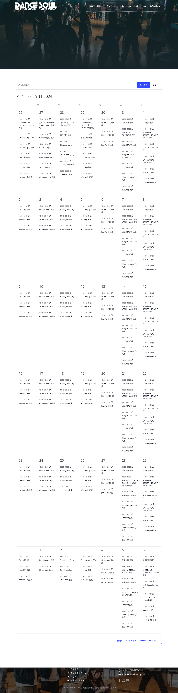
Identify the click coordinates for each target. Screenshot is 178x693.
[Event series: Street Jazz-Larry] (70, 161)
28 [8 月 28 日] (62, 112)
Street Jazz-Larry (67, 164)
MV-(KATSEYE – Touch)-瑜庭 (149, 161)
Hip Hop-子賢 (44, 147)
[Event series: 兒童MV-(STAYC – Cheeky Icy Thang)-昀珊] (29, 119)
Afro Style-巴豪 (87, 177)
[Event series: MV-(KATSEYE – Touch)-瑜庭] (153, 156)
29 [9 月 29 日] (144, 460)
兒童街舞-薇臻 (127, 122)
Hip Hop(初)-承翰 (149, 182)
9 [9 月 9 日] (20, 286)
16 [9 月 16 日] (20, 373)
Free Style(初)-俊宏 (46, 157)
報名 (130, 6)
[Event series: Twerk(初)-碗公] (29, 154)
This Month (29, 96)
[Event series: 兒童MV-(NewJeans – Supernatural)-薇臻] (50, 119)
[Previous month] (17, 96)
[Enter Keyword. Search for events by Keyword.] (76, 85)
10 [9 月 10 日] (41, 286)
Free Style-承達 (66, 174)
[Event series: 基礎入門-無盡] (70, 132)
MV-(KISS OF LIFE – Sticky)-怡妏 (129, 156)
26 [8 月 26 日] (20, 112)
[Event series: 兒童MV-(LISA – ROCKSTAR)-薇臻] (132, 129)
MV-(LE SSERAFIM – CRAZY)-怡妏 (130, 593)
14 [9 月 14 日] (124, 286)
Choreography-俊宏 (26, 147)
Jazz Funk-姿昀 (149, 172)
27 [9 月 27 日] (103, 460)
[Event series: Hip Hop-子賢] (50, 144)
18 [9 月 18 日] (62, 373)
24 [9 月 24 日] (41, 460)
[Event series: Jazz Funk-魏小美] (29, 174)
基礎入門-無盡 (65, 135)
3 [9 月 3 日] (40, 199)
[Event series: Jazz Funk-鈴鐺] (112, 141)
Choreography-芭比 (89, 157)
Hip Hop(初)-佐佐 (108, 135)
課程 (115, 6)
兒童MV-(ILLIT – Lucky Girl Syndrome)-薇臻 (87, 125)
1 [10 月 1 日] (40, 550)
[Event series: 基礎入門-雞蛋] (132, 186)
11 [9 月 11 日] (62, 286)
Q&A (144, 6)
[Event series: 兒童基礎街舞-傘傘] (132, 141)
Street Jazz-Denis (46, 167)
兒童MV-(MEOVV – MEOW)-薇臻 (129, 571)
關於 (100, 6)
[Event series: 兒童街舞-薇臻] (132, 119)
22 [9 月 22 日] (144, 373)
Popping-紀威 (127, 167)
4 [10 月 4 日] (102, 550)
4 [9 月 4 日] (61, 199)
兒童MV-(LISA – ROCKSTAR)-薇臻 (128, 133)
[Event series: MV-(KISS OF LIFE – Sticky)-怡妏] (132, 151)
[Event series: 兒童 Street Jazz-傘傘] (153, 581)
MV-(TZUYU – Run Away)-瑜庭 (150, 598)
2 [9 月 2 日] (20, 199)
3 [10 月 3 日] (82, 550)
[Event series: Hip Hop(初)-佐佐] (112, 132)
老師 (137, 6)
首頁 (92, 6)
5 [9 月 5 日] (82, 199)
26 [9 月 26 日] (82, 460)
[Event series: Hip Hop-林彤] (91, 164)
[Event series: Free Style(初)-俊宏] (50, 154)
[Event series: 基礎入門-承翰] (91, 134)
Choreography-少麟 (47, 177)
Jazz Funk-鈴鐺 (107, 145)
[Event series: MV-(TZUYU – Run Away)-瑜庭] (153, 594)
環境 (122, 6)
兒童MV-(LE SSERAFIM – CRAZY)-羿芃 (151, 572)
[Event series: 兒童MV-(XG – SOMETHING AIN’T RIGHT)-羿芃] (153, 129)
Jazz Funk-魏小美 (25, 177)
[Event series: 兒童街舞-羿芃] (153, 119)
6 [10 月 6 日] (144, 550)
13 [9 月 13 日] (103, 286)
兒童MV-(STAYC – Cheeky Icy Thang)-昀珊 (26, 125)
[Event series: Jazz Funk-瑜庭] (91, 144)
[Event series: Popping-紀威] (132, 164)
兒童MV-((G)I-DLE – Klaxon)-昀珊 (67, 123)
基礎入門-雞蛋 (127, 189)
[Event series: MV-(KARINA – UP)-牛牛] (132, 238)
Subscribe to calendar (136, 641)
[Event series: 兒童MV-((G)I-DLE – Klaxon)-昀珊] (70, 119)
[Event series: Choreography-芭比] (91, 154)
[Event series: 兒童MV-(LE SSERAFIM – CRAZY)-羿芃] (153, 566)
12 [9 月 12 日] (82, 286)
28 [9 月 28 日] (124, 460)
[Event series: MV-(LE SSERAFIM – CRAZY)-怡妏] (132, 589)
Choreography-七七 (68, 145)
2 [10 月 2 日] (61, 550)
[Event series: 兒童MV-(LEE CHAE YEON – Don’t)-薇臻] (132, 216)
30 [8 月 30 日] (103, 112)
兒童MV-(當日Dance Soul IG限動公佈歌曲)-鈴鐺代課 (130, 483)
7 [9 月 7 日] (123, 199)
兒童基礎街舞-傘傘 (129, 145)
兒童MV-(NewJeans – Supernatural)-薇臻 (47, 125)
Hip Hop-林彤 (86, 167)
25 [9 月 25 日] (62, 460)
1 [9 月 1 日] (144, 112)
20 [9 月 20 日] (103, 373)
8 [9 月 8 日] (144, 199)
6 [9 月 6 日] (102, 199)
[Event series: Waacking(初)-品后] (50, 134)
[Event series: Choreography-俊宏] (29, 144)
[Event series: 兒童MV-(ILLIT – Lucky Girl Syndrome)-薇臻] (91, 119)
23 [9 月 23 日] (20, 460)
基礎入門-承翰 (86, 137)
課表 (108, 6)
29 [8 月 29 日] (82, 112)
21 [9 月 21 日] (124, 373)
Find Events (143, 85)
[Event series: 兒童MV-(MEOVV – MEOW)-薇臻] (132, 566)
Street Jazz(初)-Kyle (26, 137)
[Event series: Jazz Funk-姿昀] (153, 169)
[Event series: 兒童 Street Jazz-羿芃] (153, 144)
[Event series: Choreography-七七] (70, 141)
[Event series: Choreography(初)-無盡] (132, 174)
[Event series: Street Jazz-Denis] (50, 164)
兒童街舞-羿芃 (148, 122)
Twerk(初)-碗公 (24, 157)
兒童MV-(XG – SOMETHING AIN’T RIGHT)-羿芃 (150, 135)
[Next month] (22, 96)
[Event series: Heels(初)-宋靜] (29, 164)
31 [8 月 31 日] (124, 112)
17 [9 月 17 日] (41, 373)
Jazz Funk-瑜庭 (86, 147)
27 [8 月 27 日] (41, 112)
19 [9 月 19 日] (82, 373)
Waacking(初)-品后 (46, 137)
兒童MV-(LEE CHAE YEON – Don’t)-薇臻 (129, 220)
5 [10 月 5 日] (123, 550)
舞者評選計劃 (155, 6)
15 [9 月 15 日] (144, 286)
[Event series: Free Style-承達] (70, 171)
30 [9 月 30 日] (20, 550)
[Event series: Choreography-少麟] (50, 174)
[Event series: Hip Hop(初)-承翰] (153, 179)
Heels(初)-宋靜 (24, 167)
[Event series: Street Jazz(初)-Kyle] (29, 134)
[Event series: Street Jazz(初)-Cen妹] (112, 119)
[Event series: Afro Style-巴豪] (91, 174)
